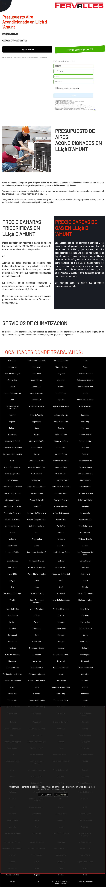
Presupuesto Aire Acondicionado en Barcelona (26, 57)
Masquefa (12, 661)
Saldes (85, 545)
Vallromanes (85, 532)
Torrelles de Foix (36, 593)
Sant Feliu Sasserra (12, 467)
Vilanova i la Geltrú (12, 441)
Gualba (85, 687)
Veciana (61, 532)
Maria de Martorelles (36, 567)
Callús (12, 386)
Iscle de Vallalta (36, 393)
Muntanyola (12, 367)
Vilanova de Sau (12, 667)
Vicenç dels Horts (12, 500)
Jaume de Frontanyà (12, 393)
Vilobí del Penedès (60, 609)
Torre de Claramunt (85, 593)
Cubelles (85, 615)
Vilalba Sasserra (36, 667)
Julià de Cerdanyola (12, 373)
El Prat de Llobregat (36, 674)
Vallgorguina (37, 539)
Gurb (37, 687)
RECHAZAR (45, 795)
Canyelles (61, 373)
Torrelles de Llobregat (12, 593)
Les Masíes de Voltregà (36, 552)
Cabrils (61, 428)
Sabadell (85, 506)
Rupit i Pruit (61, 393)
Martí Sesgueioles (12, 474)
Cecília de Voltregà (85, 493)
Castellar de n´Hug (60, 654)
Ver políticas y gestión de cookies (53, 789)
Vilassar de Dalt (85, 434)
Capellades (36, 421)
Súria (36, 545)
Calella (61, 386)
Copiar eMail (27, 49)
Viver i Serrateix (36, 609)
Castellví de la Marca (36, 680)
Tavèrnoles (85, 622)
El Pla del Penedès (12, 654)
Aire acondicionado (7, 57)
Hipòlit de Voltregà (61, 667)
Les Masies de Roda (61, 552)
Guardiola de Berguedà (61, 687)
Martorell (61, 661)
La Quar (61, 561)
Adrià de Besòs (85, 406)
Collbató (85, 648)
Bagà (37, 428)
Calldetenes (37, 386)
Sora (85, 875)
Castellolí (85, 680)
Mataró (36, 434)
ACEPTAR (61, 795)
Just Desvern (85, 480)
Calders (85, 454)
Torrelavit (61, 593)
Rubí (12, 399)
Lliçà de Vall (85, 609)
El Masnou (37, 654)
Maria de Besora (85, 628)
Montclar (12, 648)
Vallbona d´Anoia (85, 539)
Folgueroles (12, 700)
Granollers (12, 693)
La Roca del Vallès (36, 561)
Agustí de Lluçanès (61, 406)
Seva (37, 580)
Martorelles (36, 661)
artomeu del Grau (61, 506)
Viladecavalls (36, 447)
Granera (36, 693)
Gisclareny (61, 693)
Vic (36, 532)
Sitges (12, 580)
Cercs (60, 674)
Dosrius (61, 615)
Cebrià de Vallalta (85, 500)
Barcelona (12, 360)
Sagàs (12, 881)
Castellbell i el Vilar (36, 460)
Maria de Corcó (61, 567)
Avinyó (36, 454)
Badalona (85, 447)
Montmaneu (12, 641)
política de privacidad (74, 88)
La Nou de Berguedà (61, 513)
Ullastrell (85, 567)
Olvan (36, 587)
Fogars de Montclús (37, 700)
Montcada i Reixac (36, 648)
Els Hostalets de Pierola (12, 674)
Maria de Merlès (12, 609)
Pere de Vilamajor (61, 360)
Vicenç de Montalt (61, 500)
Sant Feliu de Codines (37, 487)
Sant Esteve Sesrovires (61, 487)
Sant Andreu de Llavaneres (12, 407)
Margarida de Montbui (61, 574)
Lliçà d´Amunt (12, 615)
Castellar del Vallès (61, 460)
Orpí (61, 580)
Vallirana (12, 539)
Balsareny (85, 421)
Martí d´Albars (12, 480)
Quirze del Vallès (85, 519)
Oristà (85, 580)
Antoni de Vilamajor (85, 399)
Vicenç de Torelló (37, 500)
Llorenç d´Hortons (61, 480)
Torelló (12, 600)
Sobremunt (85, 574)
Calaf (12, 460)
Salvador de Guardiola (37, 360)
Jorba (85, 635)
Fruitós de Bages (12, 519)
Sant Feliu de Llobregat (12, 487)
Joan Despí (36, 373)
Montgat (60, 641)
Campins (60, 380)
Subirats (60, 545)
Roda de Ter (37, 399)
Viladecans (60, 447)
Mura (85, 360)
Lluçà (36, 881)
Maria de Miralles (85, 600)
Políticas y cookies (85, 881)
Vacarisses (12, 545)
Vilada (12, 532)
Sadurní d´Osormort (12, 513)
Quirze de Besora (12, 526)
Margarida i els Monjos (37, 574)
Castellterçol (61, 680)
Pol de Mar (61, 526)
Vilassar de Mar (61, 367)
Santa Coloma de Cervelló (36, 601)
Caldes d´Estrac (61, 454)
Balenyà (12, 428)
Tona (85, 367)
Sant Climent (85, 561)
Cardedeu (85, 415)
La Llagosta (85, 513)
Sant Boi (36, 506)
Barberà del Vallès (61, 421)
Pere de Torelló (36, 415)
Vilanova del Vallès (36, 441)
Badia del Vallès (61, 434)
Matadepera (85, 654)
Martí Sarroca (36, 474)
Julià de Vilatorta (61, 415)
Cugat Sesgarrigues (12, 493)
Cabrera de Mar (85, 441)
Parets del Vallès (12, 875)
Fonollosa (85, 693)
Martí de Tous (60, 474)
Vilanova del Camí (61, 441)
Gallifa (60, 875)
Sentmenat (12, 635)
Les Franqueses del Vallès (85, 553)
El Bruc (37, 615)
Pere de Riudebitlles (36, 467)
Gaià (36, 635)
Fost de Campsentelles (36, 519)
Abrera (36, 622)
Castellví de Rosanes (12, 680)
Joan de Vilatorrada (85, 386)
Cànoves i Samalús (85, 373)
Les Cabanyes (12, 561)
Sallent (12, 415)
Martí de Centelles (85, 474)
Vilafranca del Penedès (12, 447)
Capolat (12, 421)
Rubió (85, 393)
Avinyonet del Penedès (12, 454)
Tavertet (60, 622)
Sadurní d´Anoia (60, 493)
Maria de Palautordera (61, 600)
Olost (61, 587)
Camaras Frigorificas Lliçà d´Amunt (60, 882)
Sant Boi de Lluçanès (12, 506)
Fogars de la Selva (61, 700)
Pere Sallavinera (85, 526)
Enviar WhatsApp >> (80, 49)
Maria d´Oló (12, 574)
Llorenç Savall (36, 480)
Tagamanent (61, 628)
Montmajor (36, 641)
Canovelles (12, 380)
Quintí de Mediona (36, 526)
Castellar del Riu (85, 460)
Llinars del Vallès (12, 552)
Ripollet (61, 399)
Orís (12, 587)
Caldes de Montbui (85, 667)
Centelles (85, 674)
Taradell (12, 628)
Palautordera (85, 487)
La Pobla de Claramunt (36, 513)
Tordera (12, 622)
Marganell (85, 661)
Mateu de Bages (85, 467)
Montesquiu (85, 641)
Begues (37, 875)
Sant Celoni (12, 567)
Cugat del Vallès (36, 493)
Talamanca (36, 628)
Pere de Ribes (61, 467)
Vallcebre (61, 539)
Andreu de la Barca (36, 406)
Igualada (60, 648)
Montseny (37, 367)
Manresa (85, 428)
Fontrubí (60, 635)
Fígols (85, 700)
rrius (12, 687)
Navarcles (12, 434)
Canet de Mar (36, 380)
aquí (94, 109)
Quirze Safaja (61, 519)
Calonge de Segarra (85, 380)
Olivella (85, 587)
